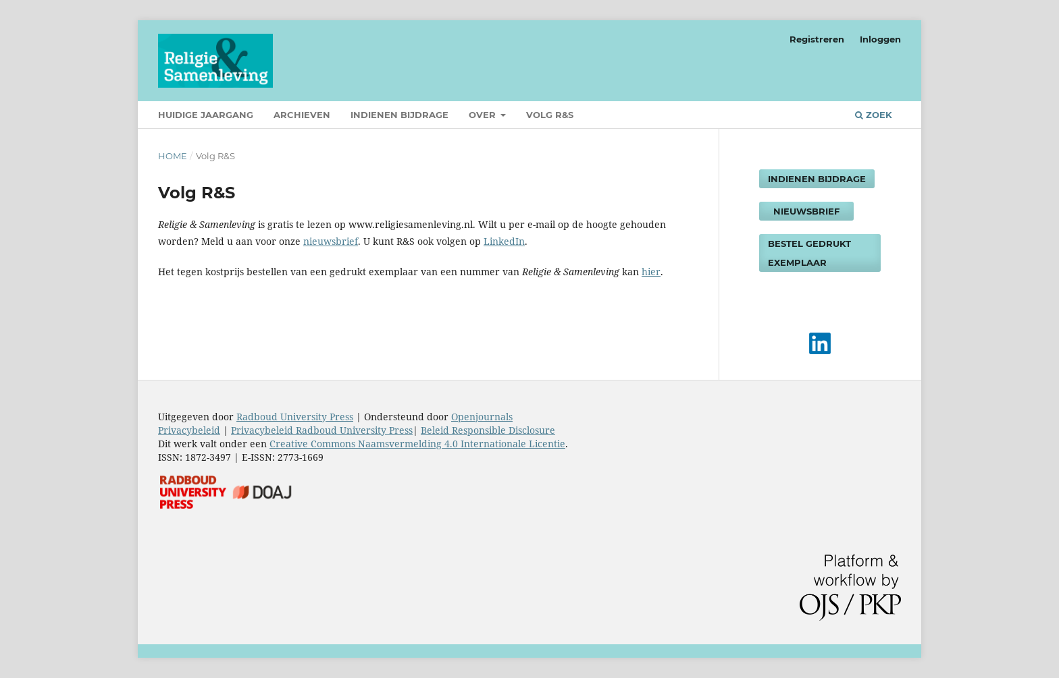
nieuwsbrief (330, 241)
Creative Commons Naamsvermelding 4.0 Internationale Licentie (417, 443)
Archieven (302, 114)
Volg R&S (549, 114)
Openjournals (482, 416)
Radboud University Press (294, 416)
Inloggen (880, 39)
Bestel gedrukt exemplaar (809, 253)
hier (651, 271)
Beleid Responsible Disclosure (488, 430)
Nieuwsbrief (806, 211)
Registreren (817, 39)
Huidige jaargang (205, 114)
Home (172, 155)
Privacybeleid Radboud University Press (322, 430)
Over (483, 114)
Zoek (873, 114)
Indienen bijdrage (399, 114)
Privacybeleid (189, 430)
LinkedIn (504, 241)
